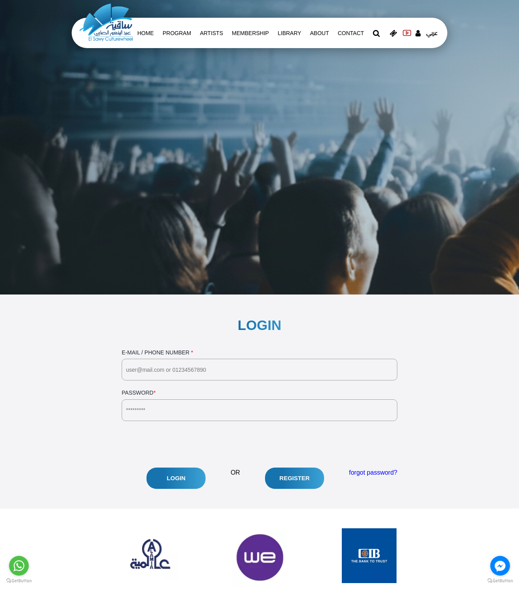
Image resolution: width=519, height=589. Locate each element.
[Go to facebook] (500, 566)
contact (351, 33)
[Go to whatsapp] (19, 566)
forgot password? (373, 472)
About (319, 33)
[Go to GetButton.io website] (500, 580)
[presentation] (181, 444)
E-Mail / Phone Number (259, 364)
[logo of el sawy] (106, 22)
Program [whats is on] (177, 33)
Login (176, 478)
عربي (431, 33)
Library (289, 33)
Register (295, 478)
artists (211, 33)
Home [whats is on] (145, 33)
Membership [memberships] (250, 33)
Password (259, 405)
